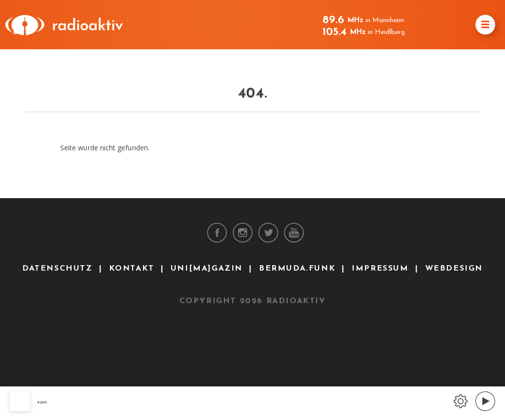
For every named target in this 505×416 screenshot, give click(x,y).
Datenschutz (57, 269)
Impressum (380, 269)
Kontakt (131, 269)
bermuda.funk (297, 269)
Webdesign (454, 269)
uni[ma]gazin (207, 269)
